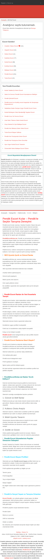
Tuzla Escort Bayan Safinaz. (13, 132)
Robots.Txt (25, 532)
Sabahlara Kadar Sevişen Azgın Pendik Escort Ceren (20, 108)
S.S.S (29, 213)
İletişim (35, 213)
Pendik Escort (8, 74)
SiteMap (18, 532)
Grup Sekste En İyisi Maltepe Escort (15, 124)
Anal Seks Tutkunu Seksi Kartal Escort (16, 120)
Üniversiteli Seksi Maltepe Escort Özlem (16, 148)
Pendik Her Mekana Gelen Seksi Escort (16, 128)
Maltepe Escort (9, 70)
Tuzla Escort (8, 78)
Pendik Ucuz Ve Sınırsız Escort (13, 116)
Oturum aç (10, 3)
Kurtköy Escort (8, 66)
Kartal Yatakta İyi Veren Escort (13, 90)
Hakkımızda (22, 213)
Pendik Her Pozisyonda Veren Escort (15, 136)
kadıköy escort (27, 538)
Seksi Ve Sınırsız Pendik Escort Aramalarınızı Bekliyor (20, 94)
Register (3, 3)
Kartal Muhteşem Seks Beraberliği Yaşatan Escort (19, 112)
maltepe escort (8, 558)
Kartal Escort (8, 62)
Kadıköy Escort (9, 58)
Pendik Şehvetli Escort (11, 98)
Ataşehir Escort (9, 50)
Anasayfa (3, 20)
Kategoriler (12, 213)
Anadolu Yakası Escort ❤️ (12, 46)
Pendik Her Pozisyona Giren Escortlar (15, 140)
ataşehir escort (17, 538)
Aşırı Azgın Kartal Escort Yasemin (14, 144)
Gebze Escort (8, 54)
